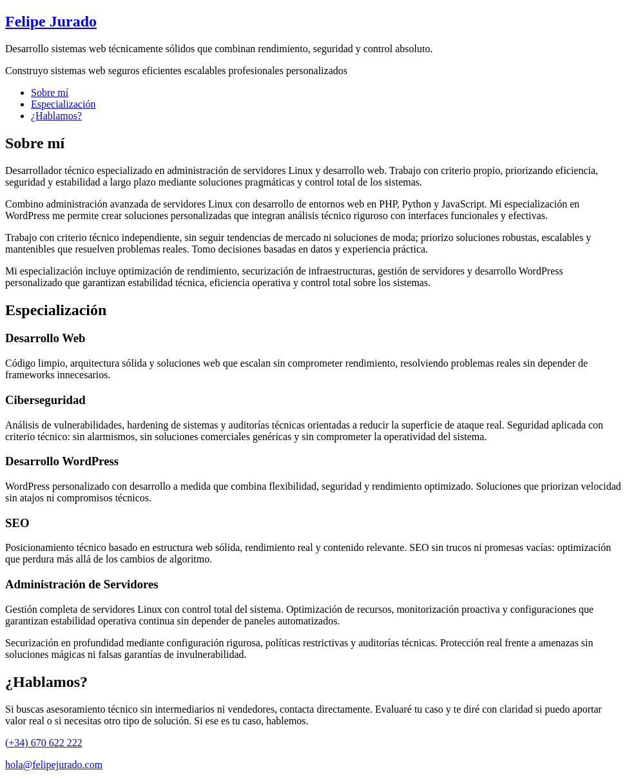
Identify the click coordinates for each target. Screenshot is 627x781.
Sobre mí (49, 92)
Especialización (63, 104)
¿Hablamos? (56, 115)
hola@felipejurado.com (53, 764)
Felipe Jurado (51, 21)
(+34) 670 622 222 (43, 742)
